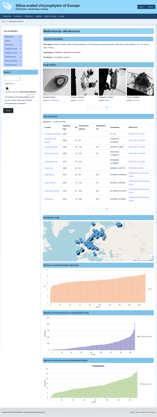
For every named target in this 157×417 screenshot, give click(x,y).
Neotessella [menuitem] (12, 45)
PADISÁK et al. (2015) (137, 134)
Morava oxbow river (52, 153)
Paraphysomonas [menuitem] (12, 49)
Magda (106, 100)
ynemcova (80, 100)
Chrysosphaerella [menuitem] (12, 61)
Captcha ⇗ (31, 94)
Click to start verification (28, 92)
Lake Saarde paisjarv (52, 191)
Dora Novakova (53, 100)
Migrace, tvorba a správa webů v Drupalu (142, 412)
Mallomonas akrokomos (61, 31)
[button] (93, 231)
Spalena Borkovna (51, 161)
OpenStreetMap (142, 260)
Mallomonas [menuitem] (12, 37)
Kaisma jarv (49, 199)
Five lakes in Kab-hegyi (53, 134)
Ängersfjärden (50, 175)
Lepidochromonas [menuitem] (12, 53)
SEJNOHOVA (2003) (136, 168)
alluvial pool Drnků (51, 147)
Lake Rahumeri (50, 183)
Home (3, 21)
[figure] (98, 289)
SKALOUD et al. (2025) (137, 140)
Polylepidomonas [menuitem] (12, 65)
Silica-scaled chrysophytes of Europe (48, 6)
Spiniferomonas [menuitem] (12, 57)
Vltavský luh (49, 168)
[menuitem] (141, 7)
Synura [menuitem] (12, 41)
